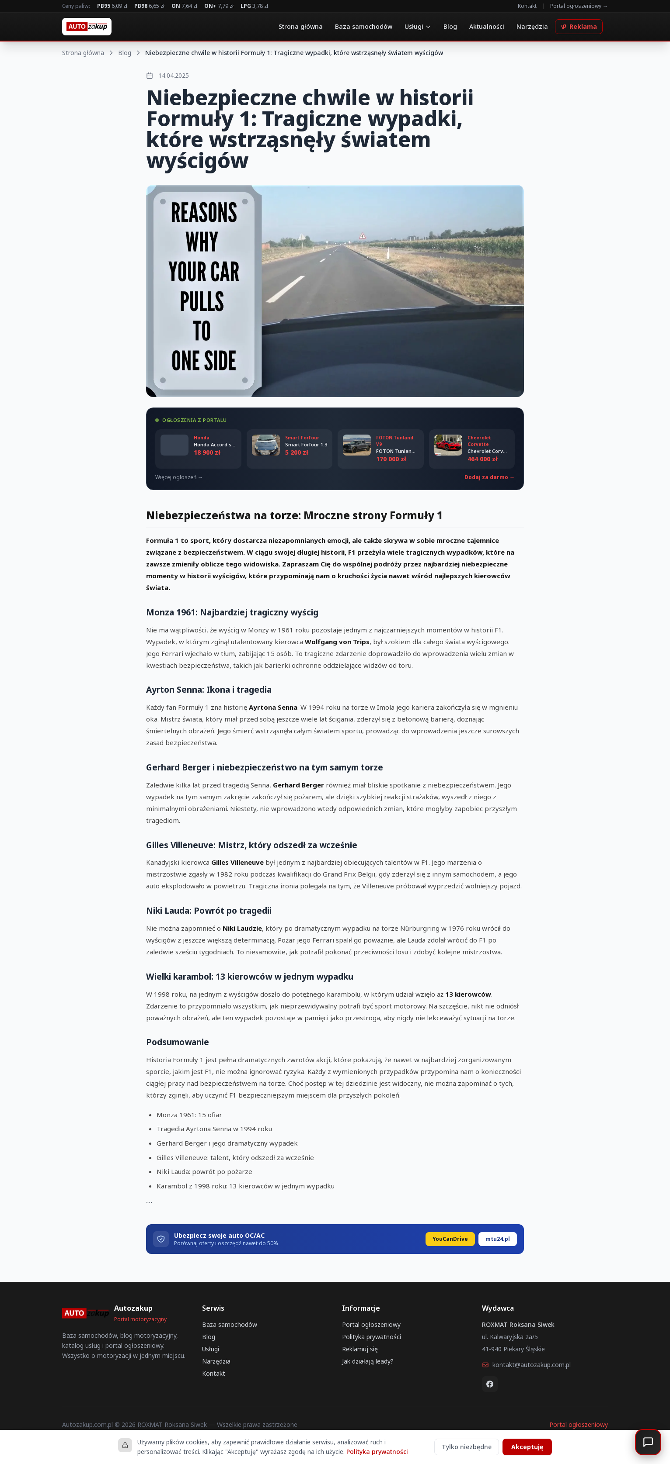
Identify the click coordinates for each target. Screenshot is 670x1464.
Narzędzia (532, 26)
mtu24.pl (497, 1239)
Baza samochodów (363, 26)
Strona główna (301, 26)
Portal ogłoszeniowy (371, 1324)
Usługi (418, 26)
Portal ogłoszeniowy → (579, 6)
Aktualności (486, 26)
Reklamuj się (360, 1349)
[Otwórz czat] (648, 1442)
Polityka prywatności (371, 1337)
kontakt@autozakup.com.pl (526, 1364)
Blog (450, 26)
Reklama (579, 26)
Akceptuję (527, 1447)
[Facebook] (490, 1384)
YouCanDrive (450, 1239)
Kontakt (527, 6)
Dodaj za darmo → (489, 477)
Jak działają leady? (368, 1361)
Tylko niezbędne (467, 1447)
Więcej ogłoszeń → (179, 477)
